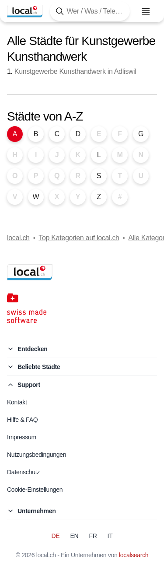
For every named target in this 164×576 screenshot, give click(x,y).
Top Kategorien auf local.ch (78, 237)
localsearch (133, 555)
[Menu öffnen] (145, 11)
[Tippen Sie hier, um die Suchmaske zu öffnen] (90, 11)
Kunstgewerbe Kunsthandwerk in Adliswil (75, 71)
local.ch (18, 237)
